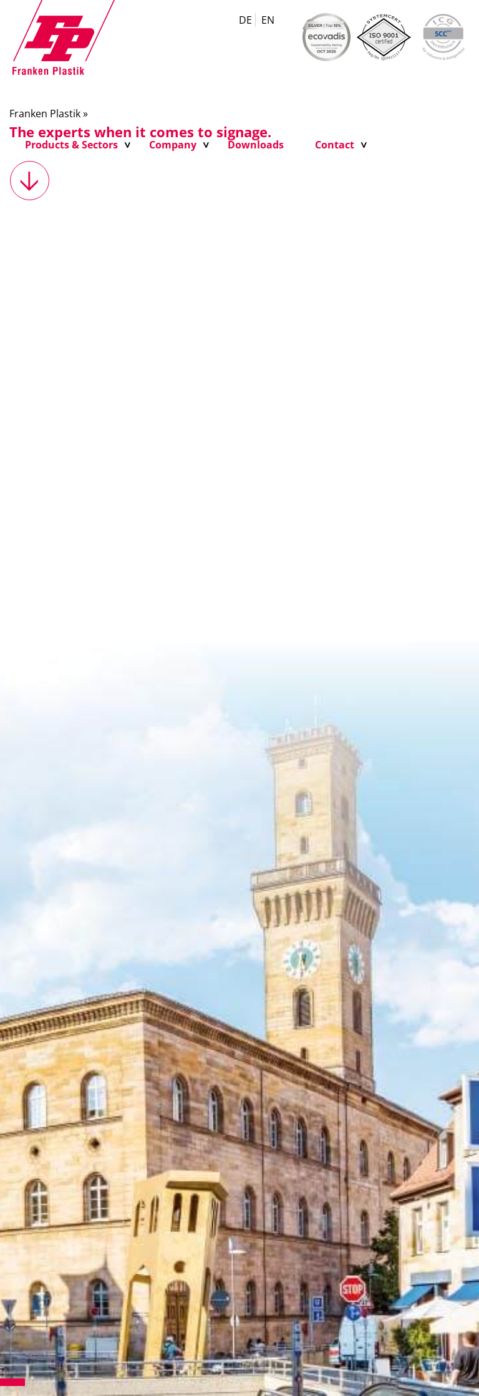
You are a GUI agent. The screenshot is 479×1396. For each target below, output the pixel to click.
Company (172, 145)
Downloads (256, 145)
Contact (334, 145)
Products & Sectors (71, 145)
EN (267, 20)
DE (245, 20)
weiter (29, 180)
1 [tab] (12, 1382)
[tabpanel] (239, 743)
